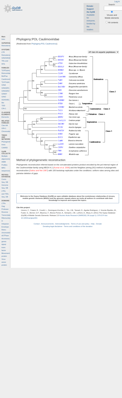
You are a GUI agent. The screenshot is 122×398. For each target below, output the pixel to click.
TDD (3, 105)
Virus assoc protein (4, 262)
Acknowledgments (62, 224)
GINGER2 (5, 91)
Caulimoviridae (7, 79)
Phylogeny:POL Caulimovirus (44, 44)
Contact (37, 224)
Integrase (5, 224)
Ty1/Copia (5, 82)
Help (93, 224)
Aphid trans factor (4, 247)
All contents (113, 22)
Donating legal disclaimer (52, 226)
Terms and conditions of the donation (78, 226)
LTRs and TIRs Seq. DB (5, 194)
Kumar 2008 (61, 167)
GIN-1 (4, 128)
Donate (99, 224)
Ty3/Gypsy (6, 70)
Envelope (5, 227)
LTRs (4, 203)
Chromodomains (8, 131)
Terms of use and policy (80, 224)
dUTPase (5, 235)
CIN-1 (4, 108)
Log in (117, 1)
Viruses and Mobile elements (112, 16)
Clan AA (5, 125)
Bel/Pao (5, 76)
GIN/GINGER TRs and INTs (7, 61)
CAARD (5, 148)
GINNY (4, 94)
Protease (5, 209)
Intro (3, 39)
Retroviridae (6, 73)
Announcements (47, 224)
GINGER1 (5, 88)
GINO (4, 97)
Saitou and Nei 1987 (38, 170)
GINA (4, 85)
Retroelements (7, 46)
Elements (5, 117)
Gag (3, 206)
